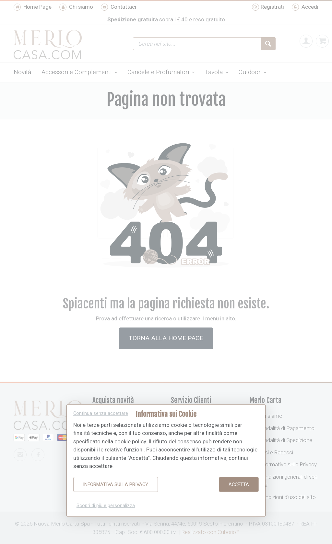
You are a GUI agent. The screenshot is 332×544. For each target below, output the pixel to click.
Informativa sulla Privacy (115, 484)
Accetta (239, 484)
